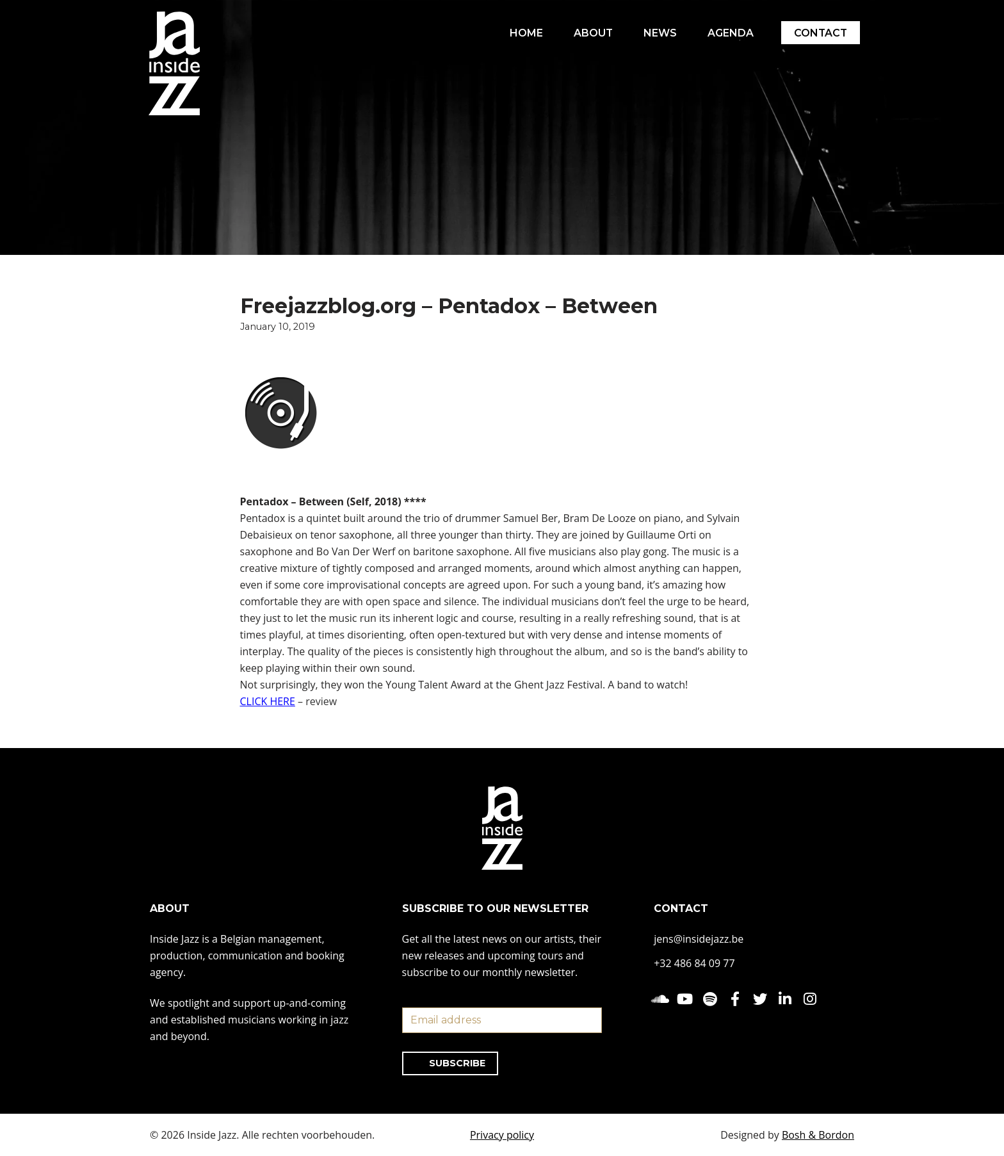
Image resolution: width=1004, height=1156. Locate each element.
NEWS (659, 33)
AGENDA (729, 33)
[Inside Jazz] (174, 63)
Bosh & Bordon (818, 1135)
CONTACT (820, 33)
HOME (524, 33)
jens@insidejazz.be (698, 939)
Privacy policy (502, 1135)
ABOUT (591, 33)
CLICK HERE (267, 702)
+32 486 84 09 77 (694, 963)
